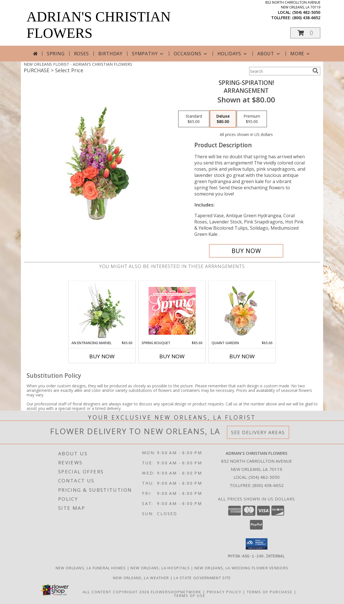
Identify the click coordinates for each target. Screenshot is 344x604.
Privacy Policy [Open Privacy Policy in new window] (224, 591)
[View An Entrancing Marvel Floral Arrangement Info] (102, 310)
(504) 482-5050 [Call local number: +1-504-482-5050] (306, 12)
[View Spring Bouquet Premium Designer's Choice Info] (172, 310)
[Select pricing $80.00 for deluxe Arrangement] (223, 119)
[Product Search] (279, 71)
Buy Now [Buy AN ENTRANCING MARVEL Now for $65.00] (102, 356)
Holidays (232, 53)
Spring (56, 53)
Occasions (191, 53)
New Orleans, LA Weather (141, 577)
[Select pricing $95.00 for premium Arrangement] (252, 119)
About (269, 53)
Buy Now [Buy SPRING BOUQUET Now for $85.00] (172, 356)
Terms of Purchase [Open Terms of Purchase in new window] (270, 591)
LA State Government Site (202, 577)
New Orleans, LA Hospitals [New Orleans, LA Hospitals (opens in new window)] (160, 567)
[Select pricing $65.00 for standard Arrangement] (193, 119)
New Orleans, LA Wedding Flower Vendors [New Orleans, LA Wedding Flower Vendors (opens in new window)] (241, 567)
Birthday (110, 53)
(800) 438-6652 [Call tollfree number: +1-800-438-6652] (306, 17)
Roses (81, 53)
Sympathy (148, 53)
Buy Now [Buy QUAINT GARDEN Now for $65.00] (242, 356)
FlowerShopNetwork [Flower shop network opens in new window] (176, 591)
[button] (305, 32)
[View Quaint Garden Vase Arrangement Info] (242, 310)
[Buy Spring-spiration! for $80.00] (246, 251)
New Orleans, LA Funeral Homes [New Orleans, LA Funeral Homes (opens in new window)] (91, 567)
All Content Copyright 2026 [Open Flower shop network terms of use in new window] (116, 591)
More (300, 53)
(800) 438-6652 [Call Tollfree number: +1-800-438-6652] (268, 485)
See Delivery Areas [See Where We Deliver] (258, 432)
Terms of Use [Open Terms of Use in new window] (189, 595)
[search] (315, 71)
